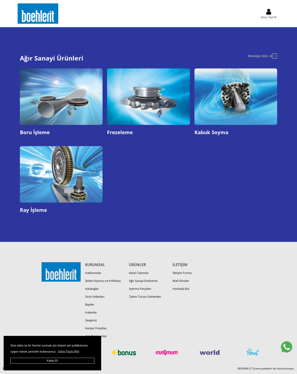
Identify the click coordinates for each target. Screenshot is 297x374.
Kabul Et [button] (52, 360)
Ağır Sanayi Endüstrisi (143, 281)
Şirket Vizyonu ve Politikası (103, 281)
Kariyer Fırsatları (96, 328)
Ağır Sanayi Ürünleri (51, 58)
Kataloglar (92, 289)
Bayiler (89, 304)
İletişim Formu (182, 273)
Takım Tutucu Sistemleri (145, 297)
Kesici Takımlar (139, 273)
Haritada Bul (181, 289)
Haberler (91, 312)
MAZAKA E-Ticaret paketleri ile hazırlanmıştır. (266, 368)
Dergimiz (91, 320)
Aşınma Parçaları (140, 289)
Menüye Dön (262, 56)
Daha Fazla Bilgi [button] (68, 351)
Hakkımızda (93, 273)
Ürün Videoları (94, 297)
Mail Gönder (181, 281)
